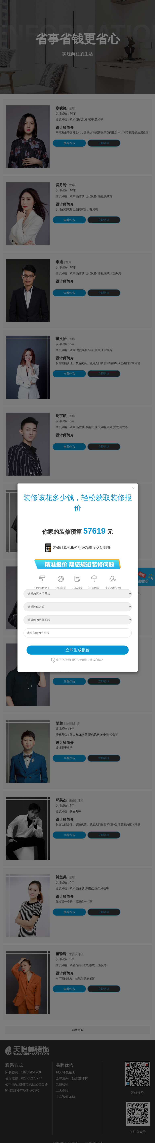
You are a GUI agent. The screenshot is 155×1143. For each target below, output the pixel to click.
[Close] (133, 488)
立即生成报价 (78, 650)
